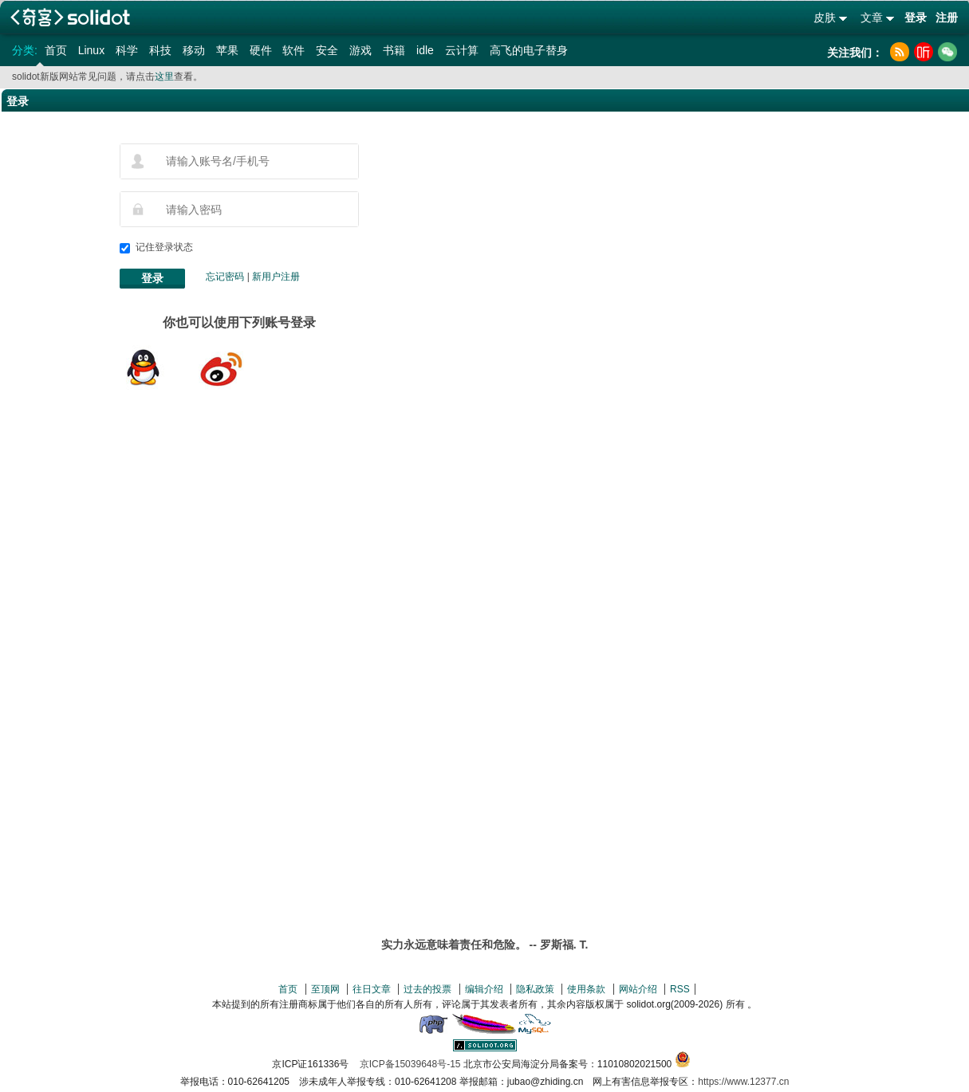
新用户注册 (276, 276)
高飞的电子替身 (529, 50)
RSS (680, 989)
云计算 (462, 50)
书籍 (394, 50)
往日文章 (372, 989)
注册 (947, 17)
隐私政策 (535, 989)
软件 (293, 50)
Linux (91, 50)
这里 (164, 76)
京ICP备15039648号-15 (410, 1064)
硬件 (261, 50)
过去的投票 (427, 989)
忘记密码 (225, 276)
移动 (194, 50)
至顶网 (325, 989)
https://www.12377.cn (743, 1081)
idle (425, 50)
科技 (160, 50)
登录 (915, 17)
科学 (127, 50)
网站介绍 (638, 989)
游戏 (360, 50)
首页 (56, 50)
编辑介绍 (484, 989)
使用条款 (586, 989)
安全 (327, 50)
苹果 (227, 50)
